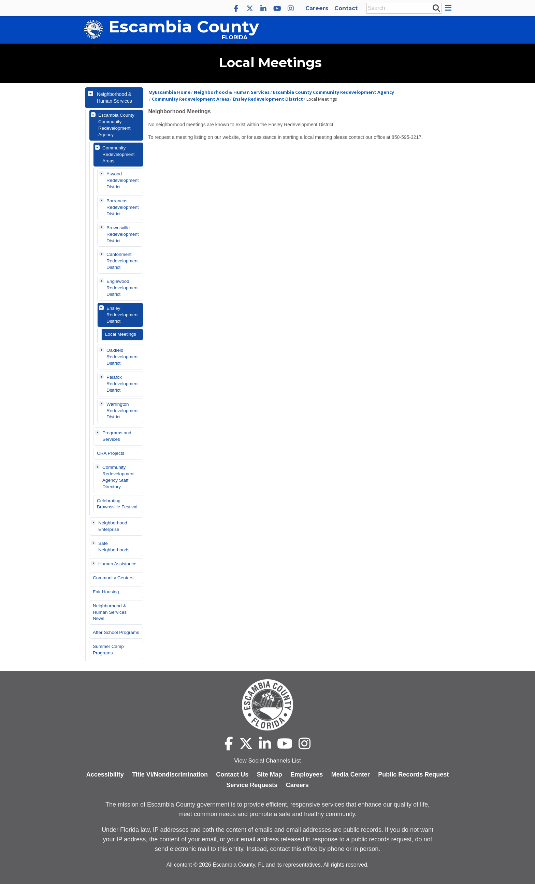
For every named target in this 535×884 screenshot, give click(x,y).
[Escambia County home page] (267, 704)
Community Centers (113, 577)
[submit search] (436, 7)
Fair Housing (106, 591)
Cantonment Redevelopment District (122, 261)
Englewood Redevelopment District (122, 288)
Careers (316, 8)
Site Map (269, 774)
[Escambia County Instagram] (291, 8)
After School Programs (116, 632)
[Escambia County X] (250, 8)
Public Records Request (413, 774)
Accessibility (105, 774)
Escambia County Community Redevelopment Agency (116, 125)
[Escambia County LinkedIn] (263, 8)
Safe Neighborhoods (114, 546)
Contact (346, 8)
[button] (449, 8)
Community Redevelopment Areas (118, 154)
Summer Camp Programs (108, 649)
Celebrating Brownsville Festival (117, 504)
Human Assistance (117, 563)
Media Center (350, 774)
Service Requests (251, 785)
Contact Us (232, 774)
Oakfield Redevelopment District (122, 357)
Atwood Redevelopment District (122, 180)
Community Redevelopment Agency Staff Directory (118, 477)
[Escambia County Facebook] (236, 8)
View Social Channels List (267, 760)
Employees (306, 774)
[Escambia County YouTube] (277, 8)
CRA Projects (110, 453)
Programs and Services (116, 436)
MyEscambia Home (169, 92)
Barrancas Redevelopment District (122, 207)
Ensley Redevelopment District (122, 315)
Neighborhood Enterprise (112, 526)
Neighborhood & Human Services (114, 97)
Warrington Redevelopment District (122, 411)
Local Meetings (120, 334)
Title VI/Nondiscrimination (170, 774)
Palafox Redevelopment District (122, 384)
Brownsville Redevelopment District (122, 234)
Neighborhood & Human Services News (110, 612)
